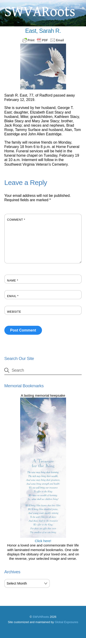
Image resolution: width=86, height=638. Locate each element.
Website (14, 311)
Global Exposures (66, 622)
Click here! (43, 539)
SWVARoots (41, 616)
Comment (16, 219)
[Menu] (77, 6)
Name (12, 280)
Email (13, 296)
